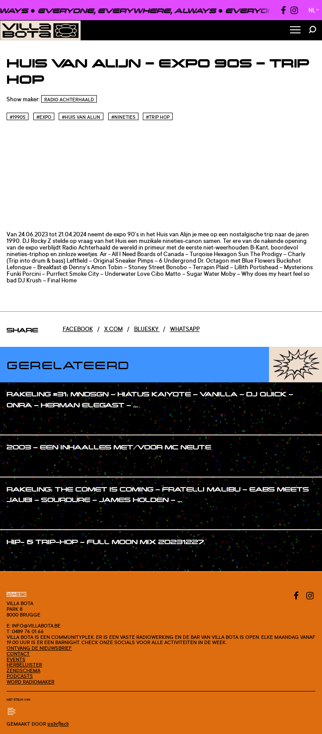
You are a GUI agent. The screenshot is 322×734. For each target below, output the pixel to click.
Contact (18, 653)
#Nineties (123, 117)
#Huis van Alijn (81, 117)
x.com (113, 329)
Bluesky (147, 329)
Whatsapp (185, 329)
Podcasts (20, 676)
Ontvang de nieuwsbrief (39, 648)
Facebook (78, 329)
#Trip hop (158, 117)
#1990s (17, 117)
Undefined (58, 724)
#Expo (43, 117)
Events (16, 659)
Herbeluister (24, 664)
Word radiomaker (30, 681)
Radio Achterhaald (69, 99)
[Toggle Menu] (295, 30)
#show (24, 421)
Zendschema (23, 670)
